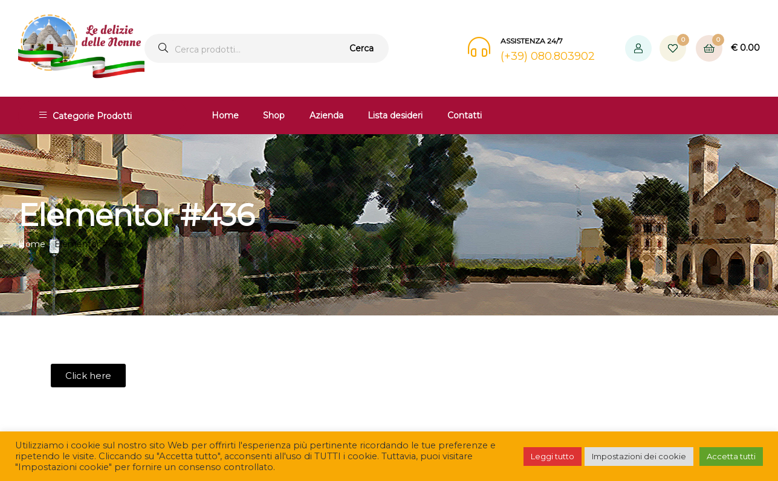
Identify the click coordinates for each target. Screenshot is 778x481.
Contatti (464, 115)
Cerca (361, 48)
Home (225, 115)
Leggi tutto (552, 456)
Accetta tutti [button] (731, 456)
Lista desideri (395, 115)
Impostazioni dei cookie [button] (639, 456)
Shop (274, 115)
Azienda (326, 115)
